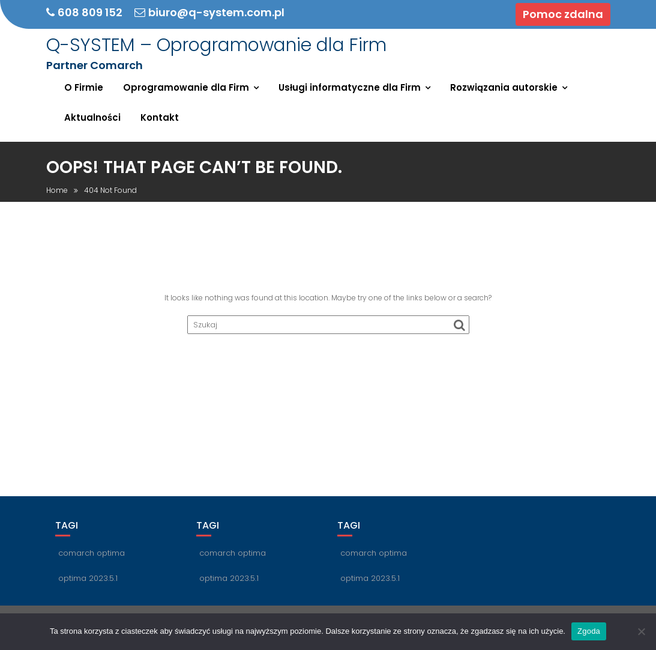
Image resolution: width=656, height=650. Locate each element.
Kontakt (159, 117)
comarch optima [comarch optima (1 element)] (91, 553)
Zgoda (588, 631)
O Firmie (83, 87)
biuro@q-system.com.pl (209, 12)
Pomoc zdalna (563, 14)
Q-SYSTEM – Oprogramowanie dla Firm (216, 45)
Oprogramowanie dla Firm (186, 87)
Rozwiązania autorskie (504, 87)
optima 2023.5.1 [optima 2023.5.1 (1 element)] (88, 578)
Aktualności (92, 117)
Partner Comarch (94, 65)
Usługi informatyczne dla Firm (349, 87)
